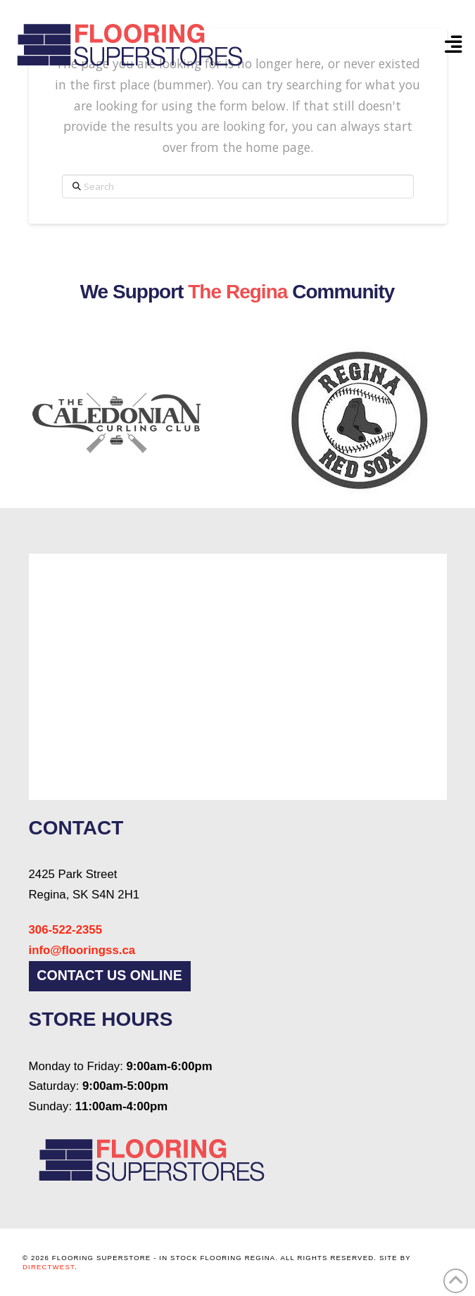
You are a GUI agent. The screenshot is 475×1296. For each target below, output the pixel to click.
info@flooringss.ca (82, 950)
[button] (453, 44)
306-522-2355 (66, 929)
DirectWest (49, 1267)
